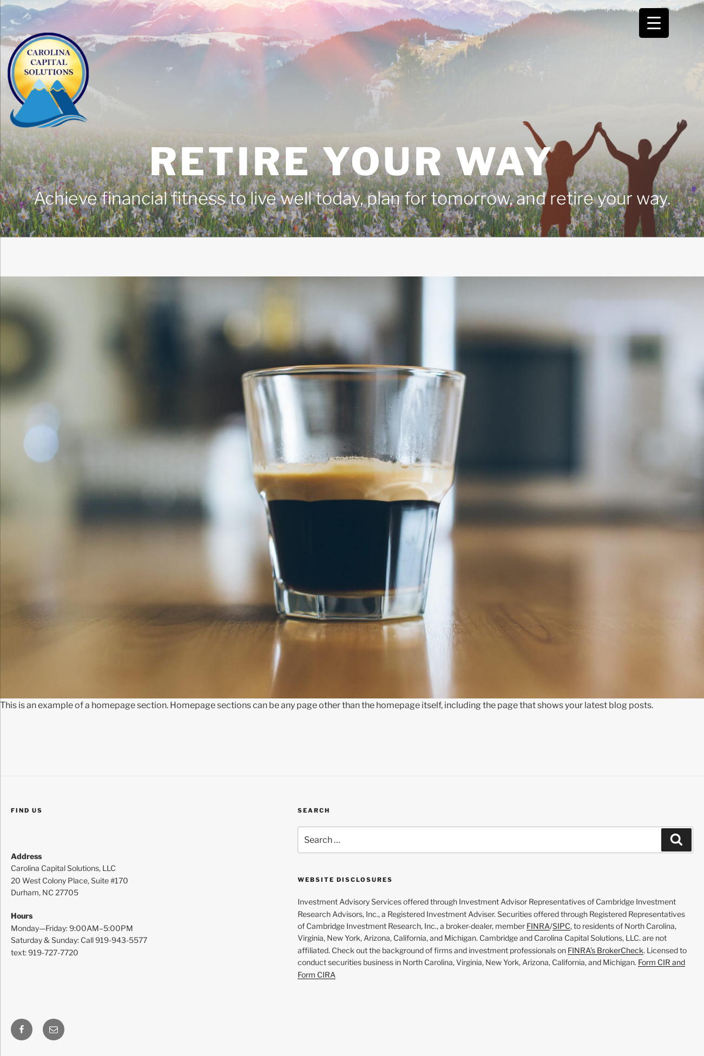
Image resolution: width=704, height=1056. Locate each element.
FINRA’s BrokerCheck (605, 950)
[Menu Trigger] (654, 23)
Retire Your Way (352, 161)
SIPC (561, 925)
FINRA (538, 925)
